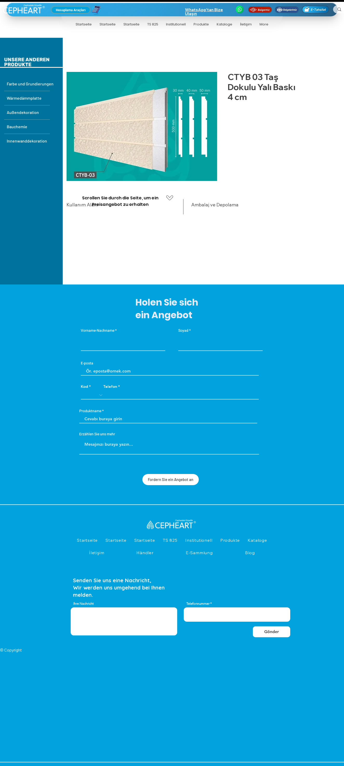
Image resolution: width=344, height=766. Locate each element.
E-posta (87, 363)
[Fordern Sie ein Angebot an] (170, 479)
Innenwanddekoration (27, 140)
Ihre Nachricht (83, 603)
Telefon (110, 386)
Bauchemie (17, 126)
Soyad (183, 331)
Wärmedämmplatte (24, 98)
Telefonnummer (197, 603)
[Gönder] (271, 631)
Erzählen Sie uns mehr (97, 434)
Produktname (90, 411)
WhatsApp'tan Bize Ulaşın (204, 11)
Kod (84, 386)
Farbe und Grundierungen (28, 83)
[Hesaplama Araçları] (71, 10)
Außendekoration (23, 112)
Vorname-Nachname (97, 331)
